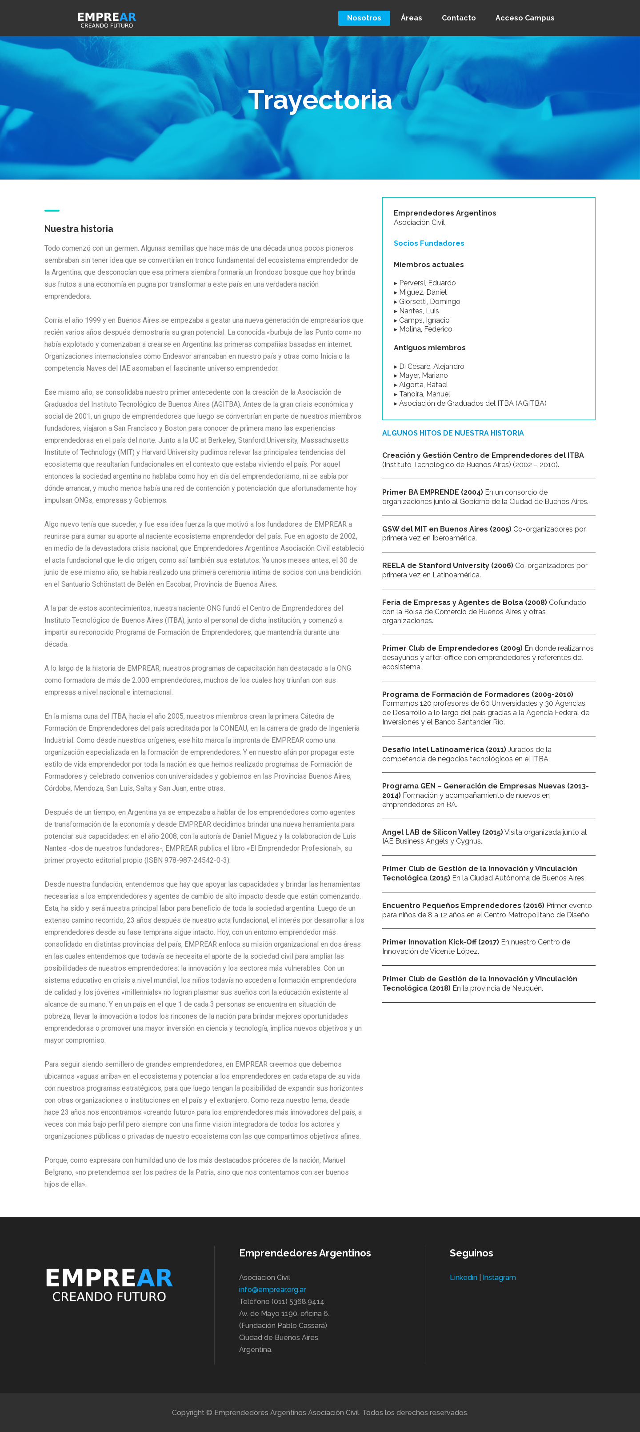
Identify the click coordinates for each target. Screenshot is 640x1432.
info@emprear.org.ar (272, 1289)
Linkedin (463, 1277)
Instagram (499, 1277)
